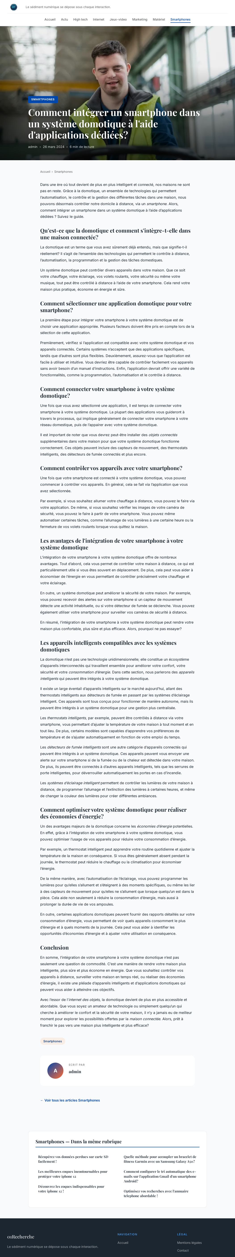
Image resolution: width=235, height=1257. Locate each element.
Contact (183, 1250)
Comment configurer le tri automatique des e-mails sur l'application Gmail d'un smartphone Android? (160, 1176)
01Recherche (20, 1236)
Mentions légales (189, 1242)
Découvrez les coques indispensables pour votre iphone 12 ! (71, 1188)
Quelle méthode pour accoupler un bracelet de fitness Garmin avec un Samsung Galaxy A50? (160, 1159)
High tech (80, 19)
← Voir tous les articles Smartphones (70, 1100)
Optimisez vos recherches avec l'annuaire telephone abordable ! (156, 1193)
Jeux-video (118, 19)
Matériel (159, 19)
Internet (98, 19)
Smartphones (180, 19)
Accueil (50, 19)
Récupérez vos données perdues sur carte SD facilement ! (73, 1159)
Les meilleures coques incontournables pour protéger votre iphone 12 (72, 1173)
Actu (64, 19)
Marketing (139, 19)
